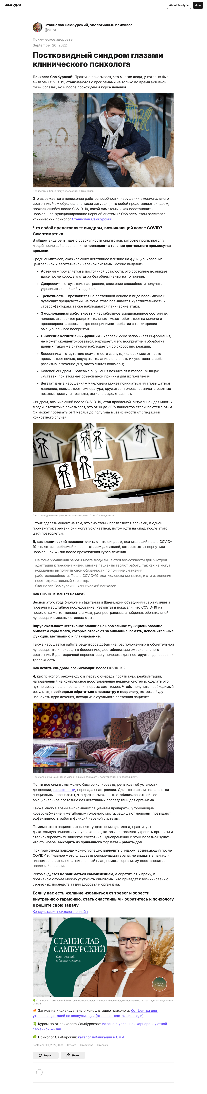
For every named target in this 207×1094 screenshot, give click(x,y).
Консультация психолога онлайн (60, 912)
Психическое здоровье (53, 39)
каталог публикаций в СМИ (101, 1037)
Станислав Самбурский (92, 219)
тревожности (64, 790)
